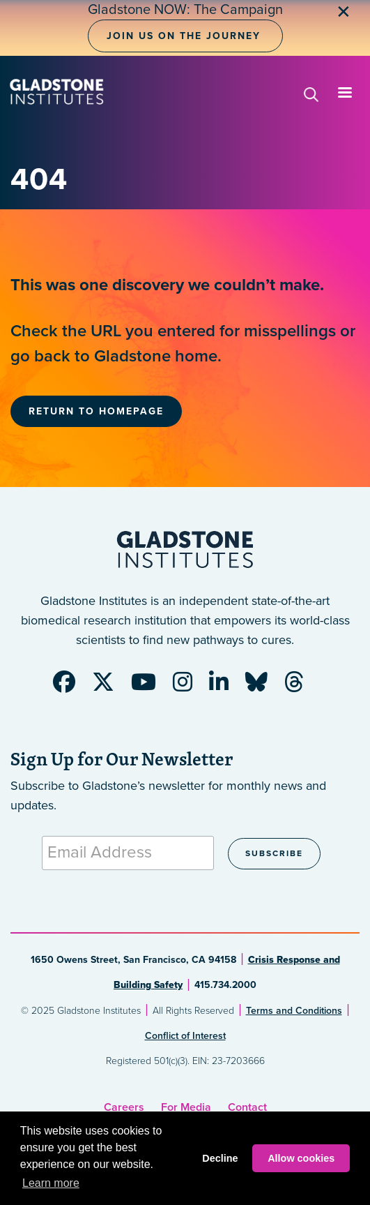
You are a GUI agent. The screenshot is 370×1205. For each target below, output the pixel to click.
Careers (124, 1107)
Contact (247, 1107)
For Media (186, 1107)
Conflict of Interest (185, 1036)
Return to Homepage (96, 411)
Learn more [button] (50, 1183)
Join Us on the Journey (184, 36)
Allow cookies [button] (301, 1158)
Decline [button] (220, 1158)
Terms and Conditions (294, 1011)
